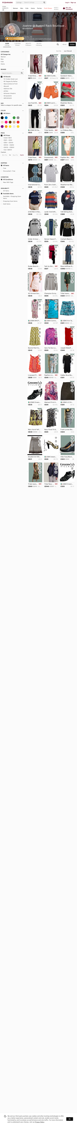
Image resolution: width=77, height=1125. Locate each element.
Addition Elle (6, 89)
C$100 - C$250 (7, 145)
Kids (27, 8)
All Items (5, 165)
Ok (70, 1119)
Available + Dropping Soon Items (11, 197)
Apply (22, 155)
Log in (67, 2)
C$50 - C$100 (7, 142)
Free (3, 168)
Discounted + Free (8, 171)
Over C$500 (6, 150)
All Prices (5, 135)
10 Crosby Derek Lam (9, 79)
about (64, 44)
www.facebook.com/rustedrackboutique (37, 39)
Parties (39, 8)
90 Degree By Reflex (9, 81)
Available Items (7, 193)
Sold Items (5, 204)
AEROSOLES (6, 98)
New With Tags (7, 182)
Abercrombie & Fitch (9, 84)
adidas (4, 91)
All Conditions (7, 179)
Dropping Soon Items (9, 201)
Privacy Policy (39, 1122)
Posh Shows (48, 8)
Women (15, 8)
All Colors (5, 113)
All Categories (5, 54)
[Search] (33, 2)
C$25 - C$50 (6, 140)
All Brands (6, 77)
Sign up (73, 2)
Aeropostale (6, 96)
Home (33, 8)
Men (21, 8)
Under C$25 (6, 138)
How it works (56, 8)
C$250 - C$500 (7, 147)
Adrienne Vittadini (8, 93)
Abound (5, 86)
